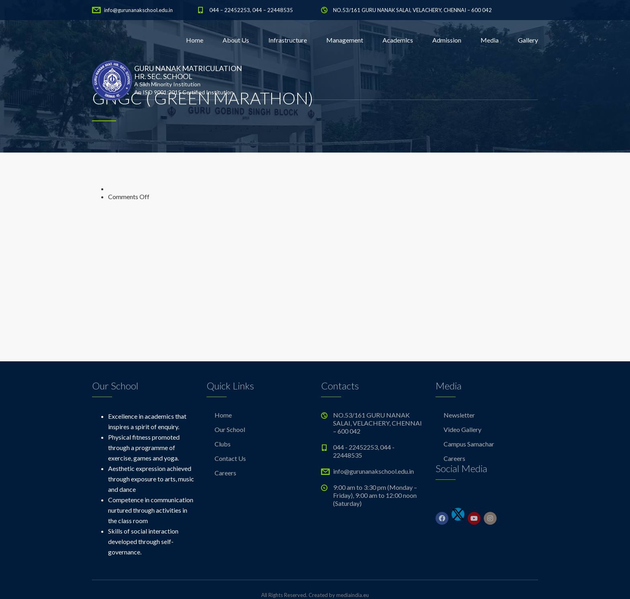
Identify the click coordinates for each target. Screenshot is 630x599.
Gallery (528, 40)
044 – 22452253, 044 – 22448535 (251, 10)
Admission (446, 40)
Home (194, 40)
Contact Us (230, 458)
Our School (230, 429)
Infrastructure (287, 40)
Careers (225, 473)
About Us (236, 40)
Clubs (223, 444)
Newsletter (459, 415)
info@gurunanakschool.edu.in (138, 10)
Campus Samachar (469, 444)
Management (344, 40)
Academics (397, 40)
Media (490, 40)
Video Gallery (462, 429)
